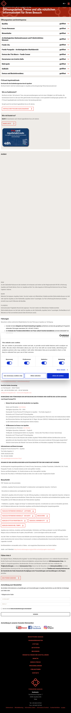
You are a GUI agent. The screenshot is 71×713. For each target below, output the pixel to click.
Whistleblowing (19, 707)
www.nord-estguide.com (24, 393)
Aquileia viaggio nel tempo (11, 525)
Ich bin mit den (16, 608)
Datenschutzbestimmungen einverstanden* (21, 608)
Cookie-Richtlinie (55, 707)
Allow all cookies (58, 375)
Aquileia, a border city (37, 520)
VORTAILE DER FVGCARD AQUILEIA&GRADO (16, 108)
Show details (61, 370)
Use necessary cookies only (13, 375)
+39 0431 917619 (37, 703)
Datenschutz (9, 707)
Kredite (63, 707)
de (64, 3)
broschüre (41, 516)
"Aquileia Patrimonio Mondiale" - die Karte (16, 516)
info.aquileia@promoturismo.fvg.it (11, 458)
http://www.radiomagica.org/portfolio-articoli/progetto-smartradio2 (34, 549)
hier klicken (22, 407)
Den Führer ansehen (9, 578)
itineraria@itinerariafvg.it (8, 381)
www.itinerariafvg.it (23, 381)
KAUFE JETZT (7, 123)
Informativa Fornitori (43, 707)
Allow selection (35, 375)
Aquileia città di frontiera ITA (12, 520)
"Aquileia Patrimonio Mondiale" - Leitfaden (16, 511)
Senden (35, 614)
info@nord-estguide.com (8, 393)
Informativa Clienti (30, 707)
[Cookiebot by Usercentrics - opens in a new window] (61, 335)
